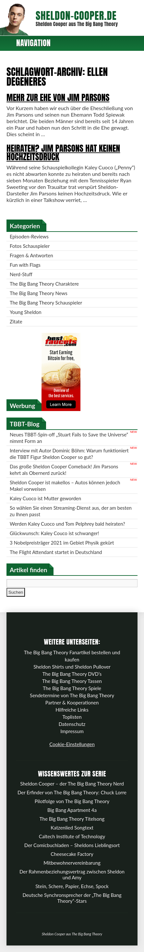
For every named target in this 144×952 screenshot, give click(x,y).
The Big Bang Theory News (38, 293)
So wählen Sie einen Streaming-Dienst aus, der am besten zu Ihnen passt (71, 511)
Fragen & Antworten (31, 255)
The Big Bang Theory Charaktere (44, 284)
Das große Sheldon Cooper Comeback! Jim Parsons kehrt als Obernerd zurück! (64, 469)
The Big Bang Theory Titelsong (72, 819)
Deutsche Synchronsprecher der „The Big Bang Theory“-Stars (71, 898)
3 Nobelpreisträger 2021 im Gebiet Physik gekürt (62, 543)
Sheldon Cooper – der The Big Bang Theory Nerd (72, 784)
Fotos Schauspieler (30, 246)
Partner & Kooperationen (72, 702)
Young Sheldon (26, 312)
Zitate (16, 321)
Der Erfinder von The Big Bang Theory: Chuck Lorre (72, 792)
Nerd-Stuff (21, 274)
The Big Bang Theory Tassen (72, 681)
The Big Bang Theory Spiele (72, 688)
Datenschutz (72, 724)
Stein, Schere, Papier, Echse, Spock (72, 886)
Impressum (72, 731)
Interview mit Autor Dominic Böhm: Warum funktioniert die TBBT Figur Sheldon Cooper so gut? (69, 454)
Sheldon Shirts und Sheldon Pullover (72, 667)
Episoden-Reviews (29, 236)
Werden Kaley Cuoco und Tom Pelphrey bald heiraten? (67, 524)
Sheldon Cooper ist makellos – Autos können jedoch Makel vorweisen (65, 485)
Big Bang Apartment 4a (72, 810)
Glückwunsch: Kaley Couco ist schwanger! (54, 533)
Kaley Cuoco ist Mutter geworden (45, 498)
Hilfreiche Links (72, 710)
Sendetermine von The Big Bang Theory (72, 695)
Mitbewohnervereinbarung (72, 863)
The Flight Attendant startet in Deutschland (56, 552)
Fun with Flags (25, 265)
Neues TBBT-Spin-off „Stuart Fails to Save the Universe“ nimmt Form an (69, 438)
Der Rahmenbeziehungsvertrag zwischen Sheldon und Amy (72, 874)
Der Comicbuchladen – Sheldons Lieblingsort (72, 845)
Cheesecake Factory (72, 854)
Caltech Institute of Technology (72, 836)
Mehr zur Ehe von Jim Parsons (57, 97)
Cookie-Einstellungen (72, 744)
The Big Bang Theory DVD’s (72, 674)
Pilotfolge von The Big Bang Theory (72, 801)
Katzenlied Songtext (72, 828)
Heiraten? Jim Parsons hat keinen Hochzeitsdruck (63, 152)
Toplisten (71, 717)
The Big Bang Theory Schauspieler (46, 302)
